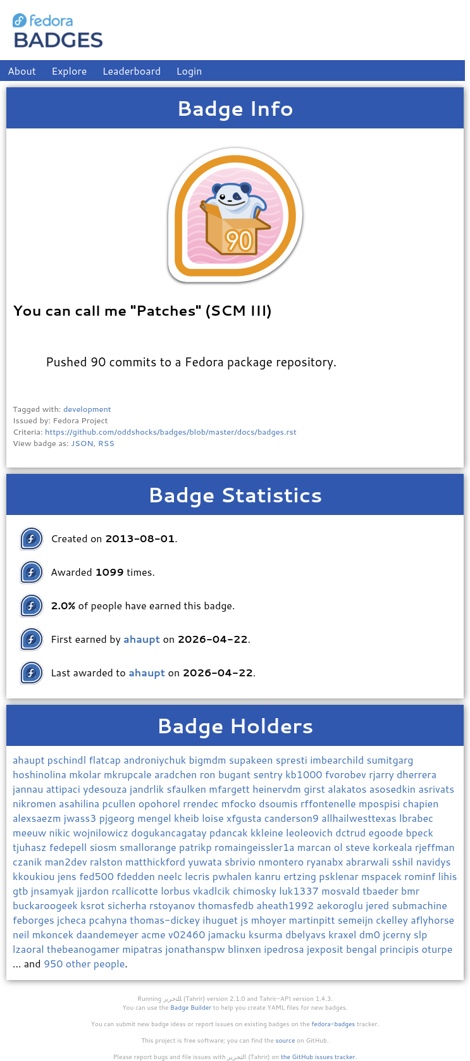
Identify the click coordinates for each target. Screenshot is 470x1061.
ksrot (93, 905)
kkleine (268, 832)
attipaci (64, 788)
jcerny (398, 934)
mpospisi (381, 803)
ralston (107, 861)
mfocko (240, 803)
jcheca (73, 919)
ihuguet (221, 919)
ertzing (301, 876)
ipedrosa (285, 948)
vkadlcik (213, 890)
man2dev (67, 861)
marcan (315, 847)
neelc (171, 876)
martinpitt (313, 919)
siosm (105, 847)
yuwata (206, 861)
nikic (61, 832)
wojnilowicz (102, 832)
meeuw (31, 832)
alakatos (348, 788)
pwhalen (234, 876)
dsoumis (279, 803)
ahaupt (30, 759)
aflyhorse (432, 919)
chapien (421, 803)
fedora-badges (333, 1023)
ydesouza (106, 788)
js (245, 919)
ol (339, 847)
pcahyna (109, 919)
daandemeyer (108, 934)
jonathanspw (196, 948)
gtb (22, 890)
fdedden (137, 876)
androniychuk (156, 759)
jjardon (94, 890)
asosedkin (394, 788)
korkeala (394, 847)
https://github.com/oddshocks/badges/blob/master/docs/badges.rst (171, 431)
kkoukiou (35, 876)
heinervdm (278, 788)
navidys (433, 861)
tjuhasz (31, 847)
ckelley (393, 919)
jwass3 (81, 817)
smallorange (149, 847)
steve (359, 847)
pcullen (120, 803)
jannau (29, 788)
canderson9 (293, 817)
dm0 (371, 934)
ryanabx (325, 861)
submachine (419, 905)
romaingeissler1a (255, 847)
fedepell (69, 847)
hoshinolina (41, 774)
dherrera (416, 774)
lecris (199, 876)
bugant (236, 774)
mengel (155, 817)
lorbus (177, 890)
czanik (29, 861)
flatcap (106, 759)
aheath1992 (287, 905)
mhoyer (270, 919)
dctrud (351, 832)
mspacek (382, 876)
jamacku (228, 934)
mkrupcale (129, 774)
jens (68, 876)
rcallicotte (136, 890)
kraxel (343, 934)
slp (421, 934)
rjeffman (435, 847)
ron (209, 774)
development (87, 408)
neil (22, 934)
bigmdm (209, 759)
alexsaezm (38, 817)
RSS (106, 443)
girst (316, 788)
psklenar (340, 876)
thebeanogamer (84, 948)
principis (400, 948)
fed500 (97, 876)
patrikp (196, 847)
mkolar (86, 774)
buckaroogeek (46, 905)
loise (214, 817)
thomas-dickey (166, 919)
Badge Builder (190, 1007)
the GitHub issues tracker (318, 1056)
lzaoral (30, 948)
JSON (82, 443)
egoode (387, 832)
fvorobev (347, 774)
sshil (404, 861)
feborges (35, 919)
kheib (188, 817)
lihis (447, 876)
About (22, 70)
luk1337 (300, 890)
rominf (421, 876)
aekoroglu (341, 905)
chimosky (256, 890)
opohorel (161, 803)
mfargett (230, 788)
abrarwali (369, 861)
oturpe (437, 948)
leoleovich (310, 832)
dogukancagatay (170, 832)
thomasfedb (227, 905)
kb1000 (305, 774)
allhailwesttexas (360, 817)
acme (154, 934)
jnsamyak (54, 890)
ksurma (267, 934)
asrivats (436, 788)
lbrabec (416, 817)
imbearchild (338, 759)
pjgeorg (118, 817)
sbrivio (241, 861)
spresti (293, 759)
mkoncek (54, 934)
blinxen (246, 948)
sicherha (128, 905)
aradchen (177, 774)
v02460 (188, 934)
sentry (270, 774)
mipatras (143, 948)
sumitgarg (390, 759)
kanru (268, 876)
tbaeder (381, 890)
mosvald (341, 890)
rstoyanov (173, 905)
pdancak (229, 832)
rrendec (202, 803)
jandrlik (148, 788)
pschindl (68, 759)
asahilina (80, 803)
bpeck (419, 832)
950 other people (84, 963)
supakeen (252, 759)
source (285, 1040)
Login (189, 70)
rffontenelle (329, 803)
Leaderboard (131, 70)
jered (379, 905)
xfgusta (245, 817)
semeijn (357, 919)
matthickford (156, 861)
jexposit (326, 948)
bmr (410, 890)
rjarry (383, 774)
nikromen (36, 803)
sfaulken (188, 788)
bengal (363, 948)
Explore (69, 70)
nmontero (282, 861)
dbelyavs (306, 934)
